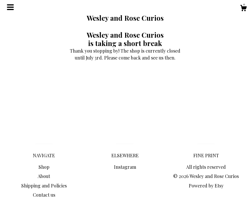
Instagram (125, 167)
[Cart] (243, 8)
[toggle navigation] (10, 7)
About (44, 176)
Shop (44, 167)
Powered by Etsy (206, 186)
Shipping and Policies (44, 186)
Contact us (44, 195)
